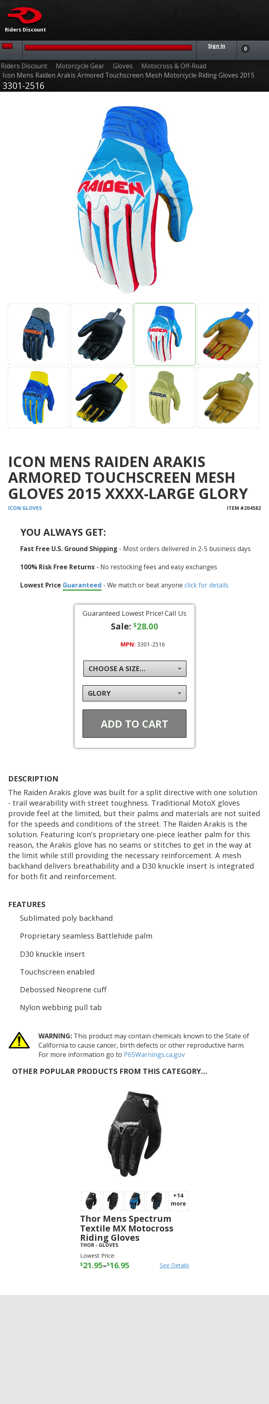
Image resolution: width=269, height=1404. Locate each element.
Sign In (216, 45)
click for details (206, 585)
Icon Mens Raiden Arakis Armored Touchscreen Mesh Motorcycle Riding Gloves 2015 (128, 75)
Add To (134, 723)
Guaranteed (82, 585)
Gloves (123, 66)
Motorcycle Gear (80, 66)
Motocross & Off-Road (173, 66)
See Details (174, 1265)
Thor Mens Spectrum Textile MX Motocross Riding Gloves (127, 1228)
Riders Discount (24, 66)
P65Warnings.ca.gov (154, 1054)
